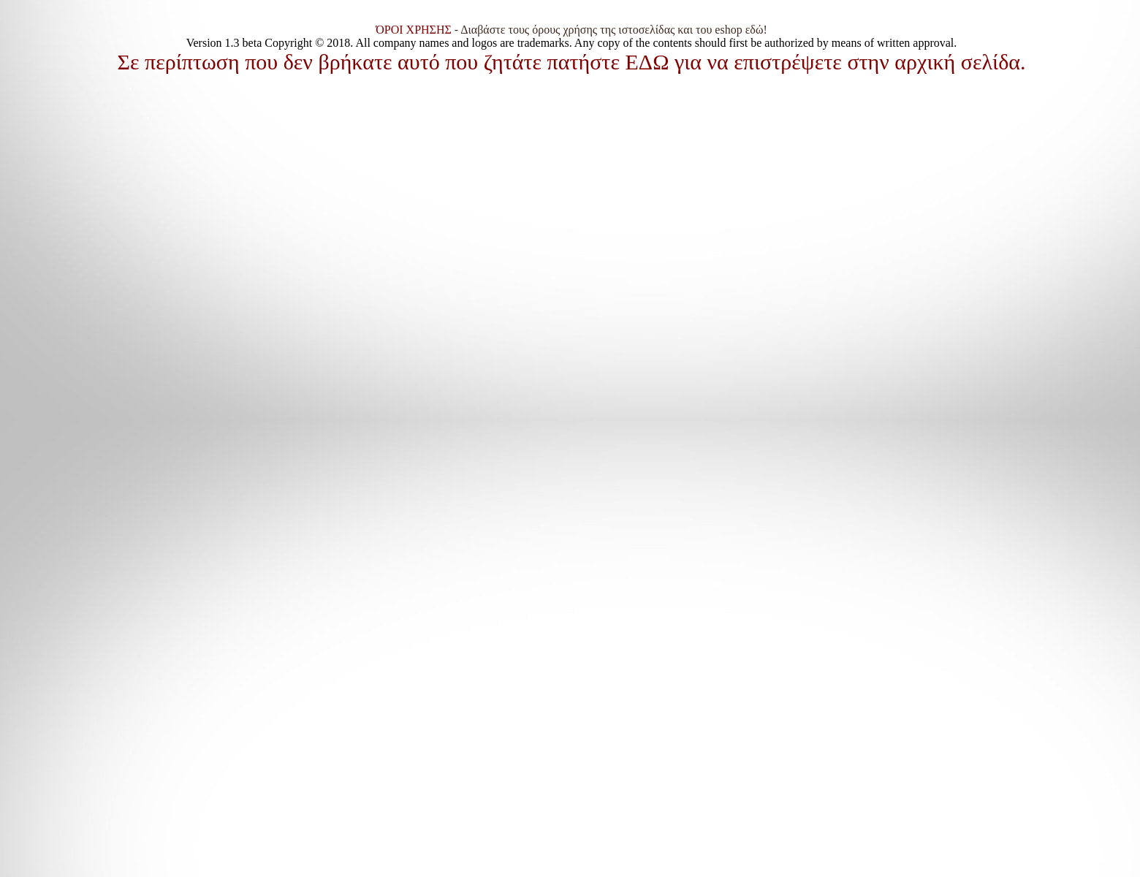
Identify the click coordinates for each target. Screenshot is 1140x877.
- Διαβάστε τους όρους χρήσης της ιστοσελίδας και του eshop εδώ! (571, 29)
